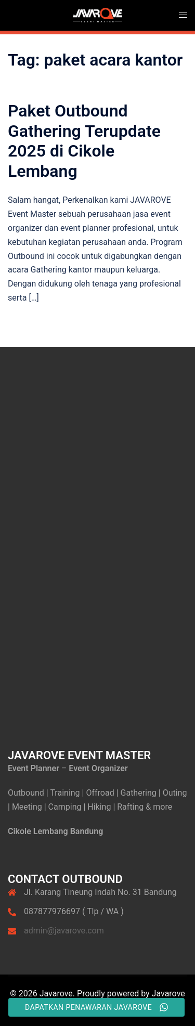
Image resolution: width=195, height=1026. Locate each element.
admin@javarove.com (64, 931)
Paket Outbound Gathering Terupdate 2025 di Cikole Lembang (84, 140)
